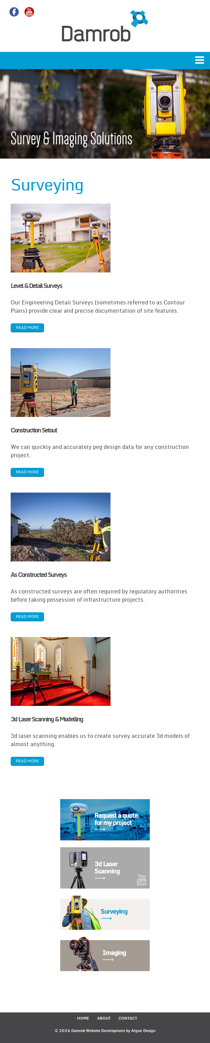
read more (27, 327)
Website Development (105, 1031)
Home (83, 1018)
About (104, 1018)
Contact (127, 1018)
